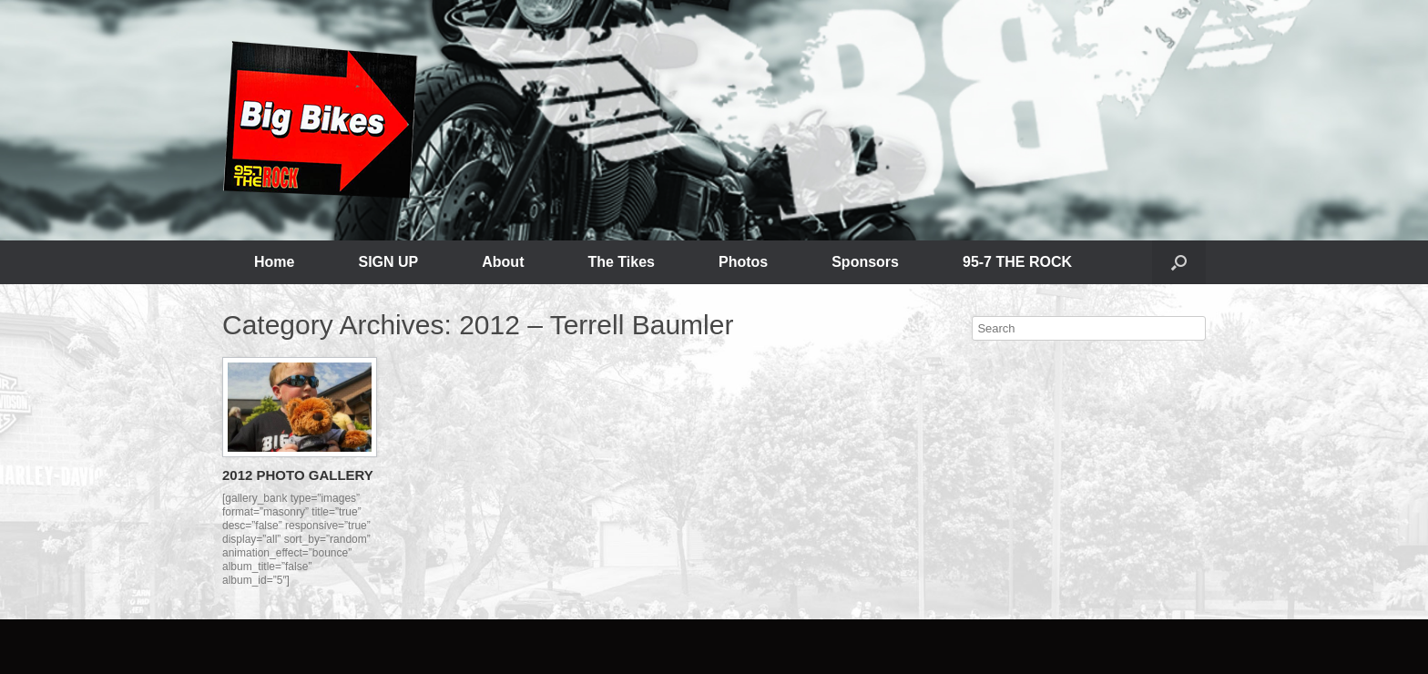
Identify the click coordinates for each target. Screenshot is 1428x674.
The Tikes (621, 262)
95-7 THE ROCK (1017, 262)
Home (274, 262)
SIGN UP (388, 262)
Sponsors (865, 262)
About (503, 262)
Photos (743, 262)
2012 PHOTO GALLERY (297, 475)
